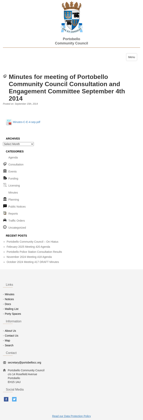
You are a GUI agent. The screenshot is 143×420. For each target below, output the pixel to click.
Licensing (14, 185)
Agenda (13, 157)
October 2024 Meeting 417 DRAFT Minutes (33, 261)
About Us (10, 330)
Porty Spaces (13, 313)
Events (12, 171)
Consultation (16, 164)
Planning (13, 199)
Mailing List (11, 308)
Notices (9, 299)
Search (9, 345)
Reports (13, 213)
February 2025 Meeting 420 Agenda (28, 246)
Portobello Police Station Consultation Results (34, 251)
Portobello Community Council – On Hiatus (32, 241)
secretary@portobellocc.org (24, 362)
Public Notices (17, 206)
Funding (13, 178)
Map (7, 340)
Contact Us (11, 335)
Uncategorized (17, 227)
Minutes (13, 192)
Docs (8, 304)
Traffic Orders (16, 220)
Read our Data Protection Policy (71, 416)
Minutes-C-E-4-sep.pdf (23, 122)
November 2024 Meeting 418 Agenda (29, 256)
